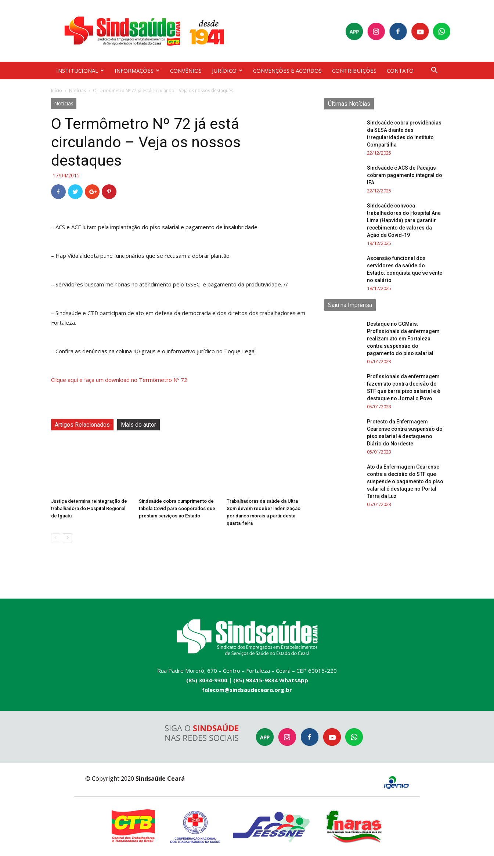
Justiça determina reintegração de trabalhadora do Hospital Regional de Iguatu (89, 508)
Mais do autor (138, 424)
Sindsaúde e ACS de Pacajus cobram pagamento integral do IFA (404, 175)
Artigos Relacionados (82, 424)
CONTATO (400, 70)
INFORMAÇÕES (137, 70)
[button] (434, 71)
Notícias (77, 90)
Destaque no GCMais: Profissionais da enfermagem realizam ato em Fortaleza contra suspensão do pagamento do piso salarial (403, 338)
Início (56, 90)
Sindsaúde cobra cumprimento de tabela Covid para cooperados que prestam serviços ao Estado (177, 508)
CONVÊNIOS (186, 70)
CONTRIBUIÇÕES (354, 70)
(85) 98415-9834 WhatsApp (270, 680)
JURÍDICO (227, 70)
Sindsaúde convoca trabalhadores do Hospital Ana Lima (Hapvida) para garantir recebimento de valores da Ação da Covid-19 (404, 220)
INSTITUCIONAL (80, 70)
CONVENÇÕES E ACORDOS (287, 70)
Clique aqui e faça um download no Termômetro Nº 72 (120, 379)
